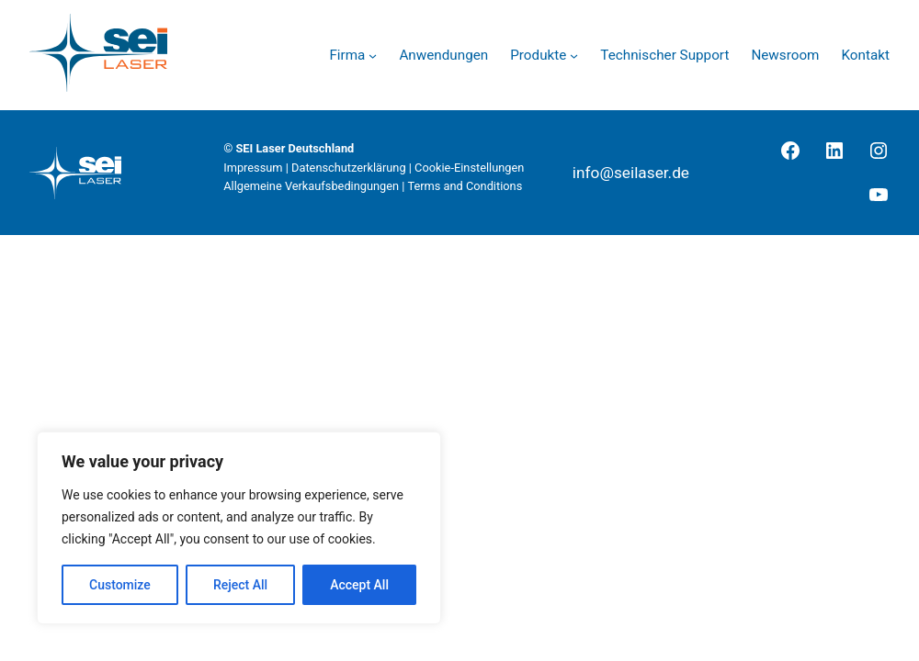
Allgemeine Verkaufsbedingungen (311, 186)
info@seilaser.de (631, 172)
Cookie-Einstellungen (469, 167)
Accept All (359, 584)
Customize (120, 584)
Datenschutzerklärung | (352, 167)
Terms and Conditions (464, 186)
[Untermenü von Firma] (373, 55)
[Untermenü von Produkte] (574, 55)
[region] (239, 527)
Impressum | (257, 167)
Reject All (240, 584)
